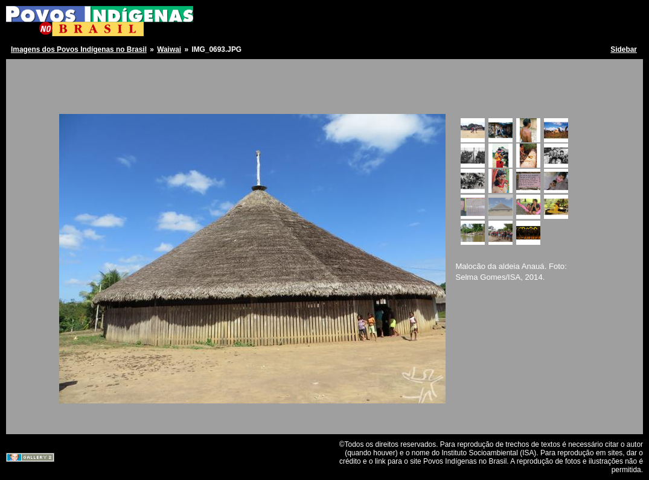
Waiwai (169, 49)
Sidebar (623, 49)
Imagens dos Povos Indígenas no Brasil (79, 49)
